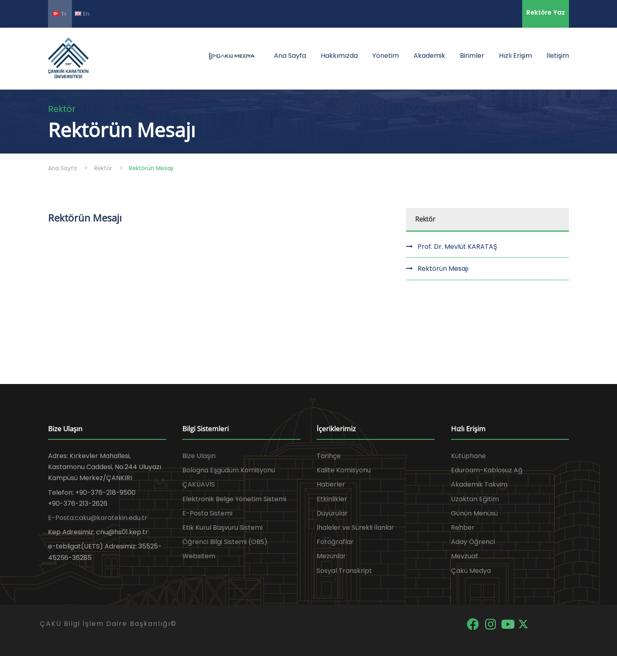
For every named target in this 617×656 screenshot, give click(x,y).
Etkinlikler (332, 499)
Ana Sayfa (290, 55)
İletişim (558, 55)
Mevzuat (464, 556)
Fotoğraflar (335, 541)
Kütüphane (468, 456)
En (82, 13)
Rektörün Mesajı (443, 268)
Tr (60, 14)
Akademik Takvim (479, 484)
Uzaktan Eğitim (475, 499)
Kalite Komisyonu (344, 470)
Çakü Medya (471, 570)
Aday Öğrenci (473, 541)
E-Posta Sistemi (207, 513)
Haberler (331, 484)
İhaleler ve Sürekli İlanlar (355, 527)
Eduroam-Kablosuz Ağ (487, 470)
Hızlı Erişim (515, 55)
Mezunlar (331, 556)
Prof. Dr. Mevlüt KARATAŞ (457, 246)
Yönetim (385, 55)
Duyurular (332, 513)
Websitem (198, 556)
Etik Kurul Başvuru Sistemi (222, 527)
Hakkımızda (339, 55)
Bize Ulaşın (199, 456)
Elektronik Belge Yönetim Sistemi (234, 499)
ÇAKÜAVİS (198, 484)
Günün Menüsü (474, 513)
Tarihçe (329, 456)
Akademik (429, 55)
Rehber (463, 527)
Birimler (472, 55)
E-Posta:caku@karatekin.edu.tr (97, 517)
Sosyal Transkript (344, 570)
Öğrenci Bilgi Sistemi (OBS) (224, 541)
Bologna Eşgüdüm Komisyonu (228, 470)
